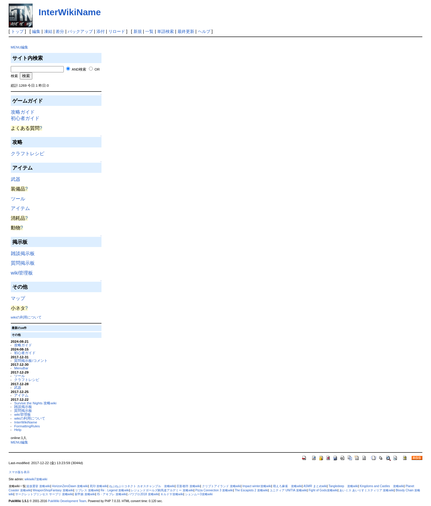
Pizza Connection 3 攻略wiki (214, 490)
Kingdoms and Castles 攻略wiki (382, 486)
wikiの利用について (26, 317)
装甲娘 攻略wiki (85, 494)
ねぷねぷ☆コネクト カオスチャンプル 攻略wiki (142, 486)
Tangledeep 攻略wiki (343, 486)
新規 (137, 31)
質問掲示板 (23, 263)
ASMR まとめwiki (315, 486)
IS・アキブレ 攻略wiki (112, 494)
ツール (18, 198)
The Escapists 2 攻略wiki (251, 490)
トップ (17, 31)
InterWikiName (70, 12)
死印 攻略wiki (99, 486)
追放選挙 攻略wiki (38, 486)
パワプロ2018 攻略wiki (143, 494)
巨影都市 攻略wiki (189, 486)
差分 (60, 31)
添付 (100, 31)
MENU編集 (19, 47)
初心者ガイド (25, 118)
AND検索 (79, 69)
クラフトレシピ (27, 153)
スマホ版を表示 (19, 472)
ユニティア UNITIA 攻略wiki (288, 490)
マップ (18, 298)
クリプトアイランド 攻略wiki (221, 486)
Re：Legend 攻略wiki (115, 490)
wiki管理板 (22, 272)
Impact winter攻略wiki (256, 486)
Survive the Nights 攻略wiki (35, 403)
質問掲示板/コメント (30, 360)
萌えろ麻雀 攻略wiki (287, 486)
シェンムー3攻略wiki (199, 494)
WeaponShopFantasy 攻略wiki (53, 490)
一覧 (149, 31)
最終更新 (185, 31)
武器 (15, 179)
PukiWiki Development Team (67, 501)
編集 (36, 31)
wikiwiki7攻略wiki (36, 479)
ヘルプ (204, 31)
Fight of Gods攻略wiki (323, 490)
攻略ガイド (23, 112)
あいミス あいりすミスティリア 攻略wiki (366, 490)
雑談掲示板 (23, 253)
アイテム (20, 208)
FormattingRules (27, 426)
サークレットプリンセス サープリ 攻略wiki (44, 494)
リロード (116, 31)
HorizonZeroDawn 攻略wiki (70, 486)
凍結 (48, 31)
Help (17, 430)
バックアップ (80, 31)
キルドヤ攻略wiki (171, 494)
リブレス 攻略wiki (87, 490)
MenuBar (21, 368)
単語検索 (165, 31)
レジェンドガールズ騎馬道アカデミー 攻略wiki (162, 490)
